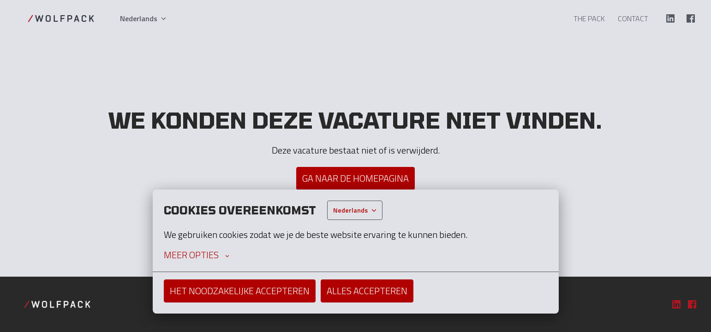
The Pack (589, 18)
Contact (633, 18)
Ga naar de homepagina (355, 178)
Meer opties (196, 255)
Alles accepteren (367, 291)
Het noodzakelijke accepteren (240, 291)
